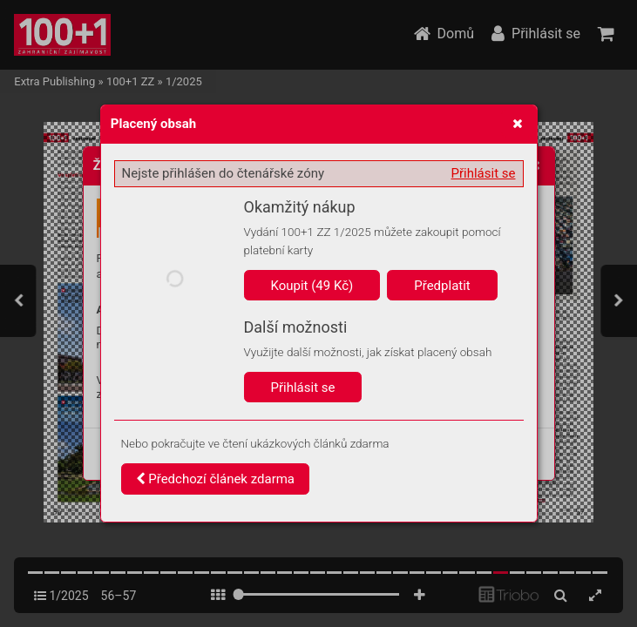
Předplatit (442, 285)
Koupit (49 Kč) (312, 285)
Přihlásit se (483, 173)
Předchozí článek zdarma (215, 479)
